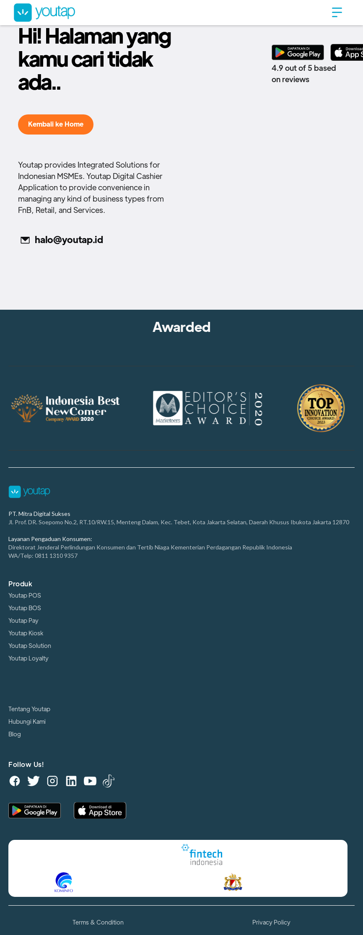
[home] (168, 12)
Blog (14, 734)
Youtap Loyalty (28, 658)
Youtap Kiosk (25, 633)
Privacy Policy (271, 922)
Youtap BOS (24, 608)
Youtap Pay (23, 620)
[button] (337, 12)
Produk (20, 584)
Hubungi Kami (27, 721)
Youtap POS (24, 595)
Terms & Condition (98, 922)
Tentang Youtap (29, 709)
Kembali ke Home (55, 124)
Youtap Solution (29, 646)
